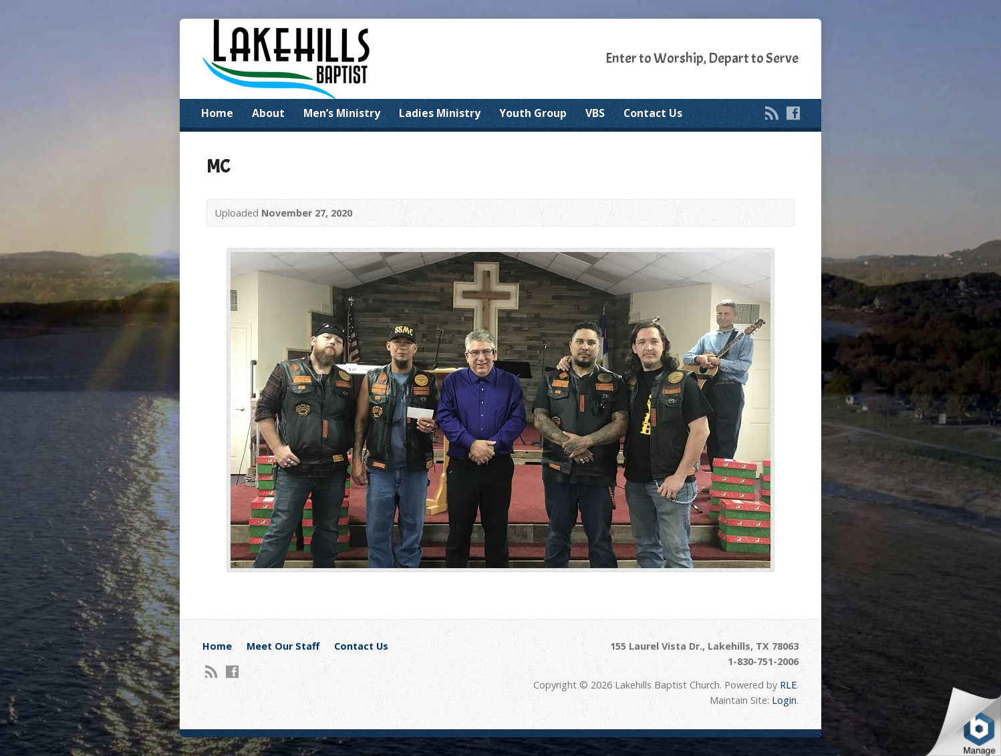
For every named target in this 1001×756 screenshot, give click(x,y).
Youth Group (533, 113)
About (268, 113)
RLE (788, 684)
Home (217, 113)
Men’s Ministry (341, 113)
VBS (595, 113)
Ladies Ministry (439, 113)
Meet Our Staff (283, 646)
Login (784, 700)
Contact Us (652, 113)
